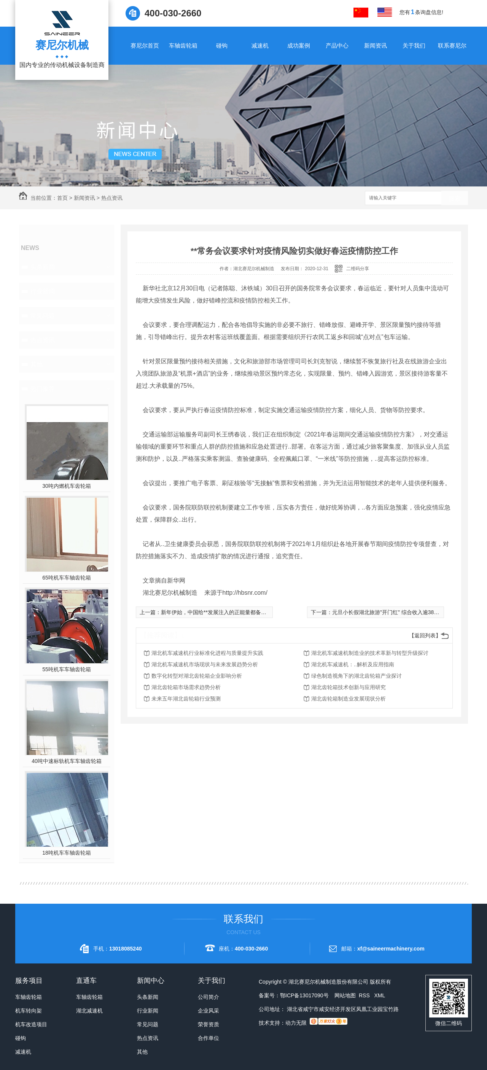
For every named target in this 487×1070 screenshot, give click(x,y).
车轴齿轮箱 (183, 45)
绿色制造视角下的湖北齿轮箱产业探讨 (356, 676)
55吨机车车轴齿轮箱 (66, 669)
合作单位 (208, 1038)
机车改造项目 (31, 1024)
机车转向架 (28, 1011)
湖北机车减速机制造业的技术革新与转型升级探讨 (369, 653)
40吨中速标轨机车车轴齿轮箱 (67, 761)
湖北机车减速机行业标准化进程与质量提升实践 (207, 653)
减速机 (260, 45)
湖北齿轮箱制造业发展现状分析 (348, 699)
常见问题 (42, 315)
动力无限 (296, 1023)
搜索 (455, 198)
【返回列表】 (425, 635)
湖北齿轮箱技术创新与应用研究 (348, 687)
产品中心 (337, 45)
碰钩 (222, 45)
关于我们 (414, 45)
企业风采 (208, 1011)
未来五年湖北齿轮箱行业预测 (186, 699)
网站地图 (345, 995)
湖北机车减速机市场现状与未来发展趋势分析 (204, 664)
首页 (62, 198)
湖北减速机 (89, 1011)
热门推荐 (42, 388)
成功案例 (298, 45)
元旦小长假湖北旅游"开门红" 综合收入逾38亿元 (388, 612)
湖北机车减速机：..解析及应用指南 (352, 664)
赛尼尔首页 (145, 45)
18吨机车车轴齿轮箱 (66, 853)
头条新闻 (42, 267)
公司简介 (208, 997)
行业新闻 (42, 291)
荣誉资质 (208, 1024)
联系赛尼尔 (452, 45)
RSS (365, 995)
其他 (36, 364)
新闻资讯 (375, 45)
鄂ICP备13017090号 (304, 995)
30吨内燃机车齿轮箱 (66, 486)
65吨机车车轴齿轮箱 (66, 578)
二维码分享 (357, 268)
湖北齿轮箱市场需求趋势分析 (186, 687)
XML (379, 995)
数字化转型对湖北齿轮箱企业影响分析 (196, 676)
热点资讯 (112, 198)
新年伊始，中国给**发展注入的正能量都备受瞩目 (219, 612)
